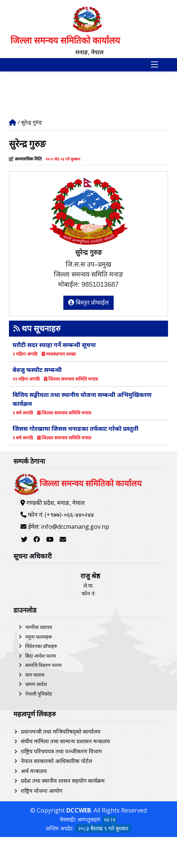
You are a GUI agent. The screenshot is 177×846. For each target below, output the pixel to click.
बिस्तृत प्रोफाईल (88, 302)
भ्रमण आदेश (36, 684)
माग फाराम (34, 674)
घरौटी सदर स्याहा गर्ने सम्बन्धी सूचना (54, 345)
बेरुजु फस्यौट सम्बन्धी (37, 370)
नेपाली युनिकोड (38, 693)
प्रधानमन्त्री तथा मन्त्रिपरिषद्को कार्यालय (60, 731)
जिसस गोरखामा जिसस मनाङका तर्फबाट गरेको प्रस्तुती (76, 428)
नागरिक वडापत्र (38, 627)
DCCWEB (78, 810)
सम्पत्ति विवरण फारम (43, 665)
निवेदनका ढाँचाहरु (41, 646)
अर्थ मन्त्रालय (34, 771)
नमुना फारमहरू (38, 636)
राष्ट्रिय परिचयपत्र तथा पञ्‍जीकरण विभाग (61, 751)
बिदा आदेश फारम (40, 655)
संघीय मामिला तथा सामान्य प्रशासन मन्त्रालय (65, 741)
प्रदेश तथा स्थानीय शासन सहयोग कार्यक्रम (63, 780)
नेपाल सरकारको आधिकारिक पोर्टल (56, 760)
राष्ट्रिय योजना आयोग (42, 790)
